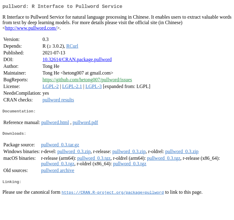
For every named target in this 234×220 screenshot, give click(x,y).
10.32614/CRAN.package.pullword (77, 60)
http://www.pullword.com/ (31, 29)
